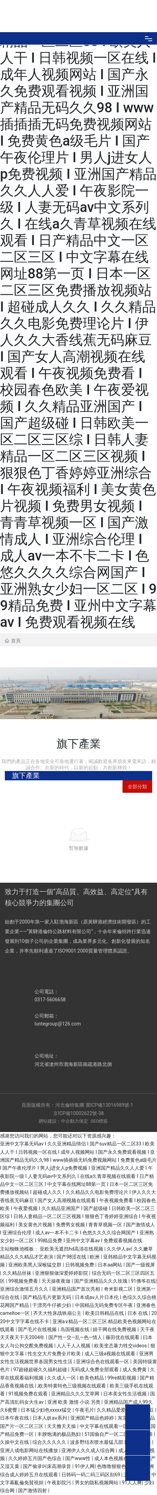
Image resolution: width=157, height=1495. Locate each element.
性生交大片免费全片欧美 (55, 1353)
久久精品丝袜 (17, 1273)
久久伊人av (119, 1249)
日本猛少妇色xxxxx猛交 (46, 1410)
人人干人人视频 (74, 1345)
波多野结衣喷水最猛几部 (97, 1442)
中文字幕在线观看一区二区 (109, 1426)
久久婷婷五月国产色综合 (35, 1458)
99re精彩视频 (122, 1378)
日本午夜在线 (15, 1418)
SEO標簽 (99, 1121)
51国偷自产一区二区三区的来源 (119, 1434)
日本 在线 (138, 1313)
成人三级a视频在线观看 (111, 1353)
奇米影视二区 (119, 1289)
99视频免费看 (23, 1281)
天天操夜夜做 (56, 1281)
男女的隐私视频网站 (97, 1482)
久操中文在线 (15, 1442)
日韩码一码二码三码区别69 (91, 1474)
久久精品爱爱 (112, 1410)
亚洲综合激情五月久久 (24, 1289)
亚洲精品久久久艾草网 (75, 1393)
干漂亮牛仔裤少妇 (52, 1305)
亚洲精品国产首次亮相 (76, 1289)
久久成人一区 (62, 1378)
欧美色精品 (92, 1378)
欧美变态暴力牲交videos (121, 1345)
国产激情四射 (33, 1490)
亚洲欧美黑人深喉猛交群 (35, 1265)
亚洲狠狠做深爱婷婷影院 (62, 1273)
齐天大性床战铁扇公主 (57, 1313)
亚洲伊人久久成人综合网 (88, 1450)
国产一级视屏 (140, 1265)
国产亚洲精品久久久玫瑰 (101, 1281)
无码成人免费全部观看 (95, 1369)
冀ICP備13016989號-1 (110, 1105)
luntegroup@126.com (58, 1024)
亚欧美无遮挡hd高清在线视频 (72, 1249)
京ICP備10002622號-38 (78, 1113)
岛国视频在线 (75, 1329)
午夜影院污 (59, 1482)
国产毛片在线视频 (38, 1329)
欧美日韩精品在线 (105, 1313)
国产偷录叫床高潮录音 (47, 1466)
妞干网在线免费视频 (115, 1329)
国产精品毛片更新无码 (47, 1297)
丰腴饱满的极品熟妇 (59, 1434)
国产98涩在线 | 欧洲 (79, 1257)
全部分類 (137, 786)
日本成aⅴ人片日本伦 (97, 1297)
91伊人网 (85, 1466)
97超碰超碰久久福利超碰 (40, 1369)
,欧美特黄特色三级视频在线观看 (72, 1386)
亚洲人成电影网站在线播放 (29, 1450)
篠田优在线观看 (123, 1337)
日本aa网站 (111, 1265)
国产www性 (78, 1458)
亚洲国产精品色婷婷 (92, 1418)
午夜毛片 (84, 1410)
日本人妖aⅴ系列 (50, 1418)
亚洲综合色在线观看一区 (103, 1361)
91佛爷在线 (143, 1281)
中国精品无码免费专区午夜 (104, 1305)
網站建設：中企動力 (59, 1121)
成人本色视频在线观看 (119, 1458)
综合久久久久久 (49, 1442)
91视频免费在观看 (28, 1393)
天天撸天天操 (62, 1426)
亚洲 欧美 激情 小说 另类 (74, 1402)
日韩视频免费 (80, 1265)
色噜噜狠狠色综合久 (119, 1466)
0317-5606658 (50, 999)
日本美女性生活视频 (125, 1393)
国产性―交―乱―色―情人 (75, 1337)
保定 (83, 1121)
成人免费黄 (135, 1369)
